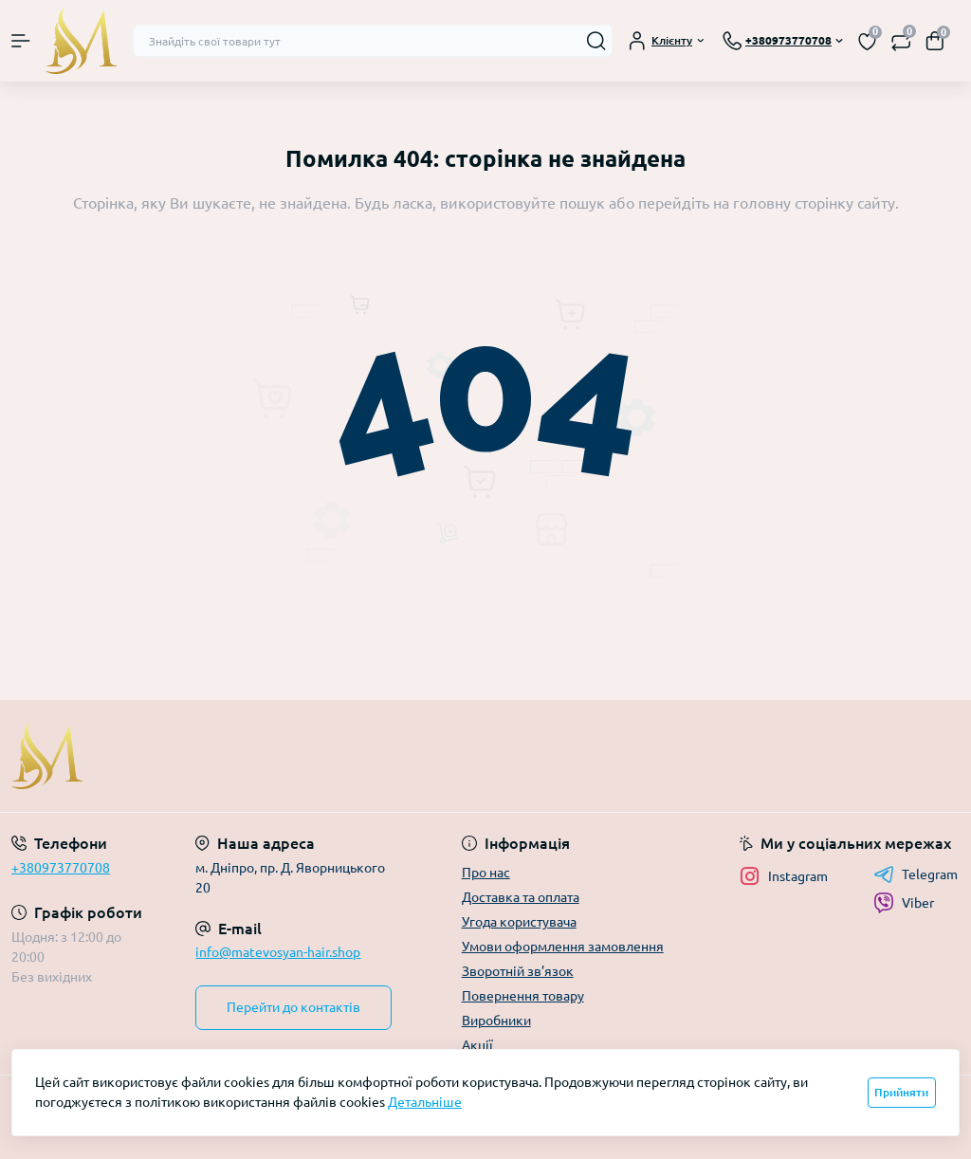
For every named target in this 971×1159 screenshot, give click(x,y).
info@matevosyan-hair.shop (277, 952)
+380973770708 (60, 867)
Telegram (915, 874)
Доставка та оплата (520, 897)
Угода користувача (519, 921)
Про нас (486, 872)
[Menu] (20, 40)
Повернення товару (523, 995)
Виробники (496, 1020)
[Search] (596, 40)
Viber (903, 902)
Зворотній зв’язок (518, 971)
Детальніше (425, 1102)
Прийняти (901, 1092)
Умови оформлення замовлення (563, 946)
